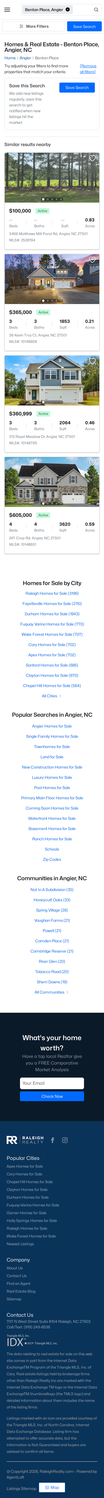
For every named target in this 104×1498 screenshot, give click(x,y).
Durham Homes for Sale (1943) (52, 613)
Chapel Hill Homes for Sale (30, 1182)
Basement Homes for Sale (52, 828)
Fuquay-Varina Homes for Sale (33, 1205)
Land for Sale (52, 756)
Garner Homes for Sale (26, 1213)
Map (52, 1487)
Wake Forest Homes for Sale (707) (52, 634)
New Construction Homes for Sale (52, 767)
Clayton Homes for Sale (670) (52, 675)
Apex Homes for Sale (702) (52, 654)
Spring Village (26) (52, 910)
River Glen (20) (52, 961)
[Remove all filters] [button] (88, 68)
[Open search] (88, 9)
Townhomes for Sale (52, 746)
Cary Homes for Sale (24, 1174)
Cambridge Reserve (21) (52, 951)
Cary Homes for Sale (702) (52, 644)
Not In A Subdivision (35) (52, 889)
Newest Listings (20, 1244)
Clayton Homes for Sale (27, 1189)
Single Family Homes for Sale (52, 736)
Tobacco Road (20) (52, 971)
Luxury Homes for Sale (52, 777)
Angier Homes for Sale (52, 726)
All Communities (52, 992)
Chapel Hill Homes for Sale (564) (52, 685)
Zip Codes (52, 859)
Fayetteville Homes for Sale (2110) (52, 603)
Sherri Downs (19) (52, 981)
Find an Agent (19, 1283)
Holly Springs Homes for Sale (32, 1220)
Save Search (84, 26)
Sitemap (14, 1299)
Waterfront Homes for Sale (52, 818)
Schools (52, 849)
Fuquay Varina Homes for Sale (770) (52, 624)
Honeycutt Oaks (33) (52, 899)
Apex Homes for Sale (25, 1166)
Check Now (52, 1096)
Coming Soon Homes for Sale (52, 808)
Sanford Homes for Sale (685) (52, 665)
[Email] (52, 1083)
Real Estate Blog (21, 1291)
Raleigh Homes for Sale (27, 1228)
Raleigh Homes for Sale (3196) (52, 593)
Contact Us (17, 1276)
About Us (15, 1268)
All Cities (52, 695)
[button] (7, 10)
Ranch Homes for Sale (52, 838)
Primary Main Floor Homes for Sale (52, 797)
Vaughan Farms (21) (52, 920)
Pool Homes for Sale (52, 787)
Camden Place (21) (52, 940)
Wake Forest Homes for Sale (31, 1236)
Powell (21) (52, 930)
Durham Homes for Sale (28, 1197)
